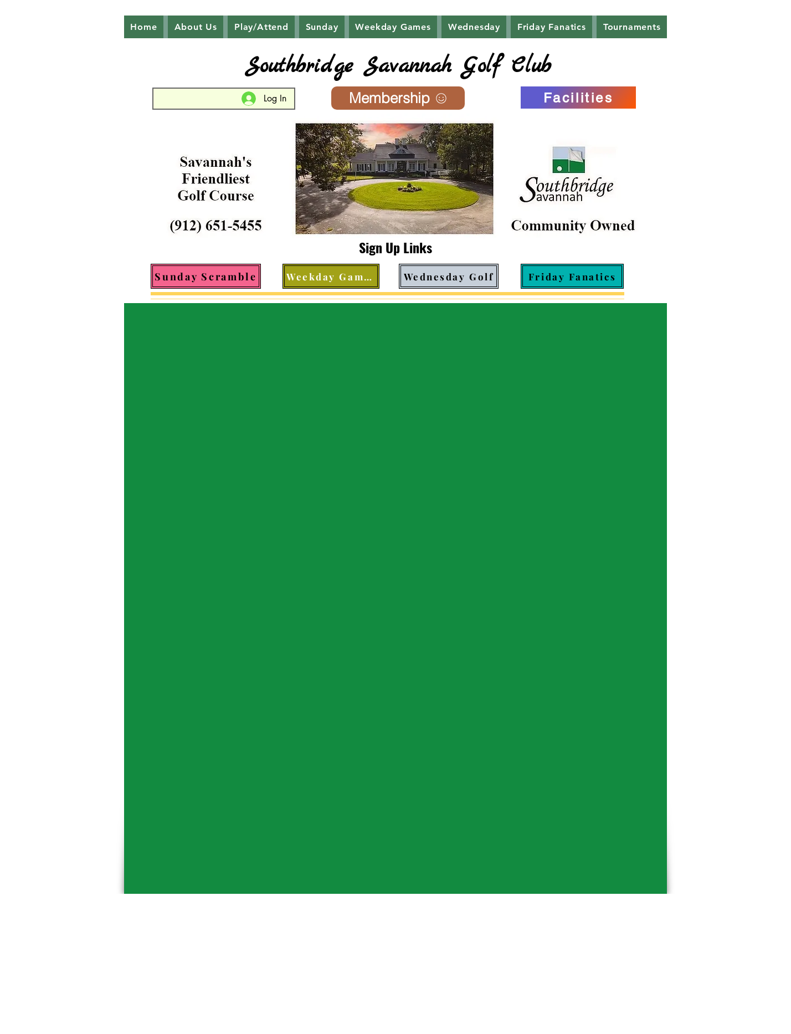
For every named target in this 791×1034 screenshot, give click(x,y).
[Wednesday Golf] (449, 276)
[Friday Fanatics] (572, 276)
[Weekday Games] (330, 276)
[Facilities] (578, 97)
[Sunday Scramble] (206, 276)
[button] (195, 27)
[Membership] (398, 98)
